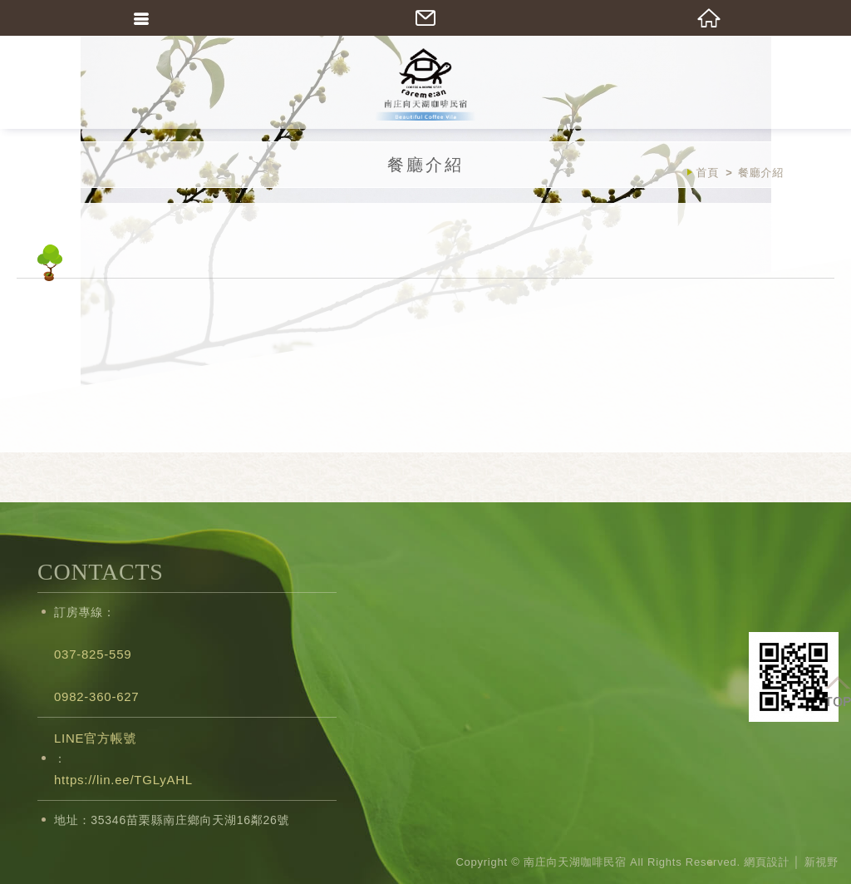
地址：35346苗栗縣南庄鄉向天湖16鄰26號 (171, 820)
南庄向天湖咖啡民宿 (425, 83)
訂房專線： (85, 612)
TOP (837, 690)
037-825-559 (92, 654)
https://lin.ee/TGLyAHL (123, 780)
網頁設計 (767, 862)
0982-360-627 (96, 696)
